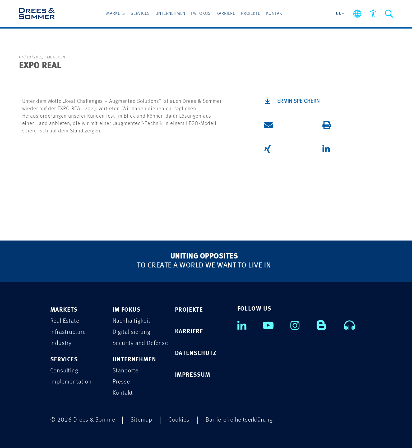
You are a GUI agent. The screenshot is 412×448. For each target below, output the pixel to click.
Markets (115, 13)
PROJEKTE (189, 310)
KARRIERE (189, 332)
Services (140, 13)
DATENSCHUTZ (195, 353)
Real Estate (64, 321)
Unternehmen (170, 13)
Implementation (71, 382)
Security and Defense (140, 343)
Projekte (250, 13)
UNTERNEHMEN (134, 360)
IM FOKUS (127, 310)
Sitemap (141, 420)
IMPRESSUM (192, 375)
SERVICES (64, 360)
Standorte (125, 371)
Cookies (178, 420)
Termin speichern (297, 101)
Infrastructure (68, 332)
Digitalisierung (131, 332)
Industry (61, 343)
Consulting (64, 371)
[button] (285, 125)
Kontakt (275, 13)
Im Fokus (200, 13)
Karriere (225, 13)
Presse (121, 382)
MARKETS (64, 310)
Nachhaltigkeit (131, 321)
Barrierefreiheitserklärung (239, 420)
